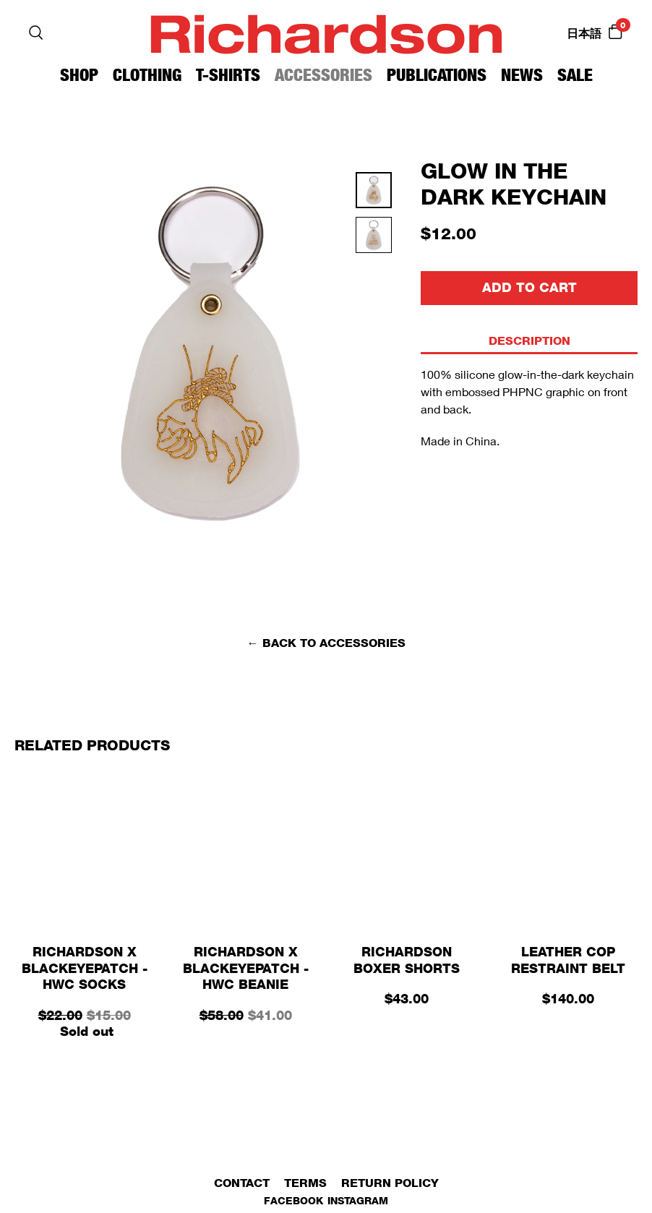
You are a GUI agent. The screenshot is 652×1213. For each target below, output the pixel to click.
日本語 (584, 33)
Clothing (147, 74)
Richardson (326, 32)
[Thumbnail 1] (374, 239)
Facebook (293, 1200)
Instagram (357, 1200)
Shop (79, 74)
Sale (575, 74)
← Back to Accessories (326, 643)
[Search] (36, 32)
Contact (242, 1183)
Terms (305, 1183)
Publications (436, 74)
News (522, 74)
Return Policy (390, 1183)
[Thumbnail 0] (374, 194)
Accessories (323, 74)
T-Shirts (228, 74)
